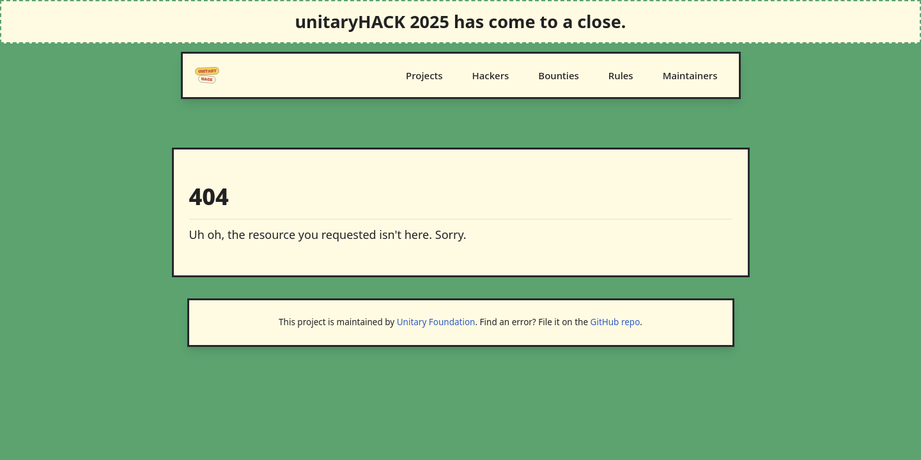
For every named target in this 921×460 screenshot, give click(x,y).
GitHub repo (615, 322)
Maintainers (690, 75)
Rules (620, 75)
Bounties (558, 75)
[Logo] (207, 75)
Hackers (490, 75)
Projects (424, 75)
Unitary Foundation (436, 322)
